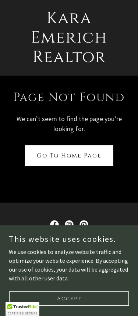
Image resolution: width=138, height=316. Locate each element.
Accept (69, 298)
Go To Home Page (69, 156)
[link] (69, 59)
